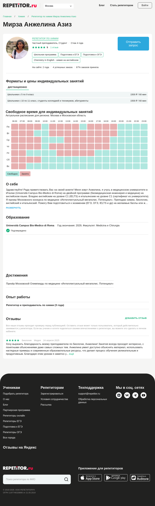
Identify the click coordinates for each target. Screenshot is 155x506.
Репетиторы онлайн (14, 415)
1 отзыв (54, 47)
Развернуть (13, 207)
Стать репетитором (121, 5)
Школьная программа (45, 54)
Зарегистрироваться (52, 393)
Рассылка (46, 404)
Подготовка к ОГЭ (92, 54)
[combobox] (56, 6)
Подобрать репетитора (15, 393)
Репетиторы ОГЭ (12, 432)
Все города (9, 437)
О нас (6, 399)
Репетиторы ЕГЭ (12, 421)
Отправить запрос (133, 43)
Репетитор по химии (45, 38)
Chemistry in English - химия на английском (56, 60)
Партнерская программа (16, 410)
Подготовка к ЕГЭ (69, 54)
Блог (102, 5)
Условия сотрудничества (54, 399)
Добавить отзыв (136, 318)
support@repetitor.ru (89, 393)
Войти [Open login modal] (145, 5)
